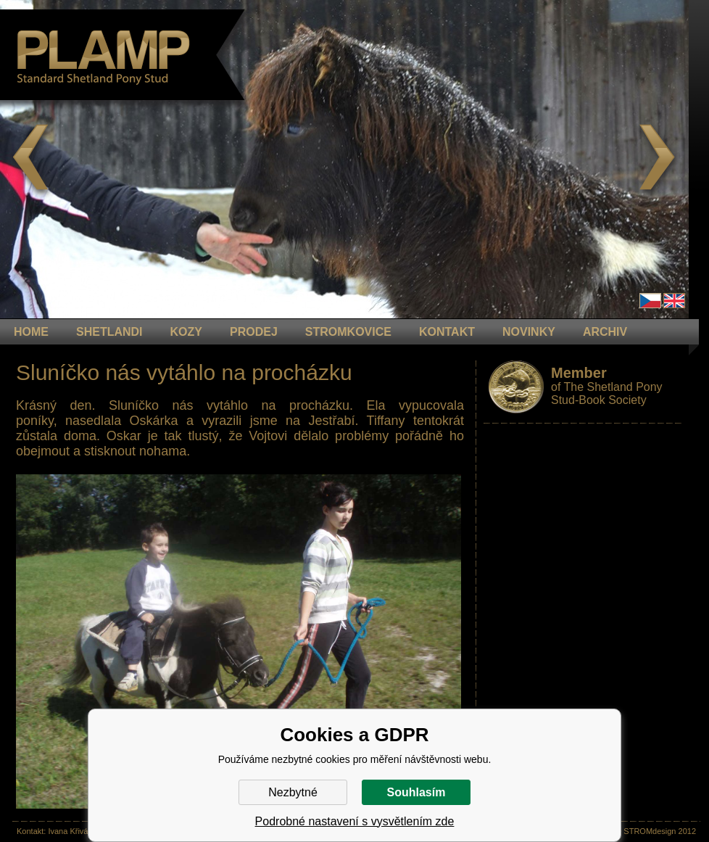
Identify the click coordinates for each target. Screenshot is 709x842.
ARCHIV (605, 332)
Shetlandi (109, 332)
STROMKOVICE (348, 332)
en (674, 300)
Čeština (650, 300)
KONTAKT (447, 332)
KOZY (186, 332)
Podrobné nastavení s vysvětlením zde (355, 821)
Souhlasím (416, 792)
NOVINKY (528, 332)
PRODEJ (254, 332)
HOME (31, 332)
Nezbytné (293, 792)
